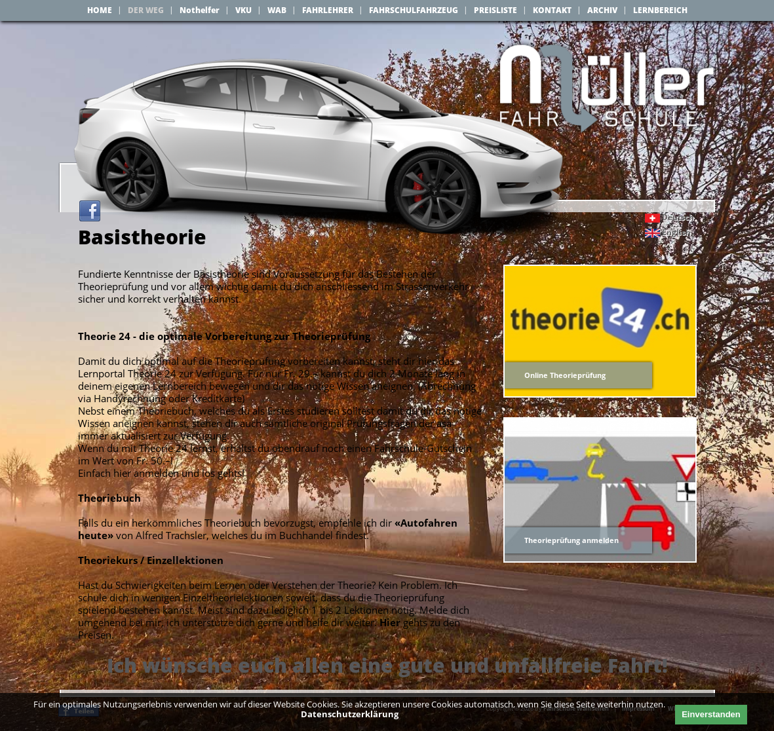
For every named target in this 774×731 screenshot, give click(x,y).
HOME (99, 10)
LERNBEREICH (660, 10)
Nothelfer (200, 10)
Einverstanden (711, 714)
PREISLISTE (495, 10)
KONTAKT (552, 10)
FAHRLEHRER (327, 10)
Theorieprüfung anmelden (571, 542)
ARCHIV (602, 10)
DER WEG (146, 10)
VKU (243, 10)
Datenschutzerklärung (349, 714)
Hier (389, 624)
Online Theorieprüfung (565, 377)
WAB (276, 10)
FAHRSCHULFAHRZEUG (413, 10)
